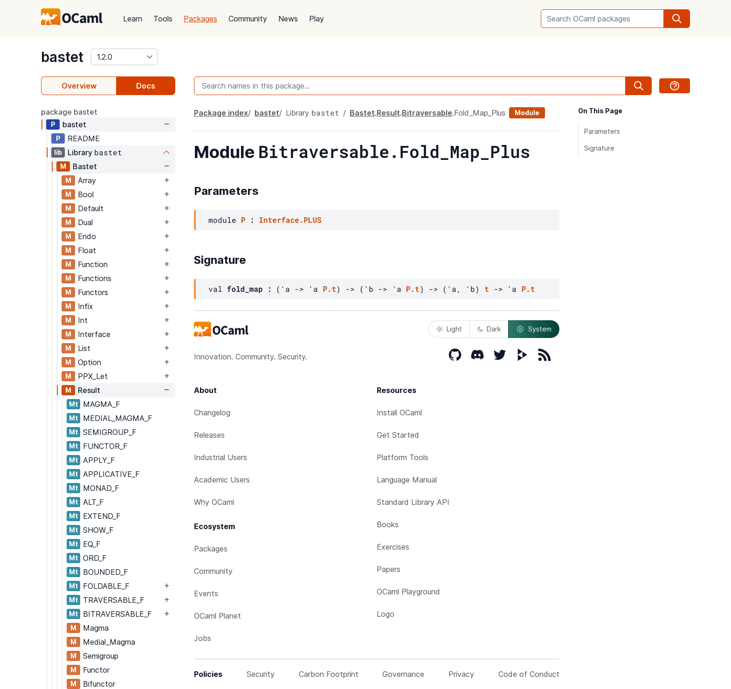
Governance (403, 674)
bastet (62, 56)
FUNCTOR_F (105, 446)
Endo (87, 236)
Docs (145, 85)
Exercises (393, 546)
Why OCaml (214, 502)
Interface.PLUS (290, 220)
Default (90, 208)
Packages (200, 18)
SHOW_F (98, 530)
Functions (94, 278)
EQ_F (92, 544)
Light (449, 329)
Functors (93, 292)
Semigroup (100, 656)
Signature (599, 148)
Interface (94, 334)
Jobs (202, 638)
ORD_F (95, 558)
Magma (96, 628)
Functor (96, 670)
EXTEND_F (102, 516)
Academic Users (222, 479)
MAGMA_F (101, 404)
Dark (489, 329)
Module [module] (527, 113)
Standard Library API (413, 502)
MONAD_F (101, 488)
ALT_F (93, 502)
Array (87, 180)
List (84, 348)
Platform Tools (402, 457)
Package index (221, 112)
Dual (85, 222)
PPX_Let (93, 376)
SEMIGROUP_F (110, 432)
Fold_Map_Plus (479, 112)
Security (261, 674)
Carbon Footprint (329, 674)
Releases (209, 435)
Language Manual (407, 479)
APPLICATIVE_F (111, 474)
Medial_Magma (109, 642)
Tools (162, 18)
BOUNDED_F (105, 572)
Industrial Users (220, 457)
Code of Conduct (528, 674)
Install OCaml (399, 412)
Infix (85, 306)
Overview (79, 85)
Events (206, 593)
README (84, 138)
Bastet (85, 166)
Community (247, 18)
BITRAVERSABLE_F (117, 614)
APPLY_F (99, 460)
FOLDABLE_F (106, 586)
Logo (385, 614)
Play (316, 18)
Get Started (398, 435)
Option (89, 362)
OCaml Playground (408, 591)
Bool (86, 194)
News (288, 18)
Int (83, 320)
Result (89, 390)
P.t (329, 289)
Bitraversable (427, 112)
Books (388, 524)
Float (87, 250)
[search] (677, 18)
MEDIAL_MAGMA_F (117, 418)
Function (93, 264)
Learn (132, 18)
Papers (388, 569)
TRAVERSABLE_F (114, 600)
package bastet (69, 112)
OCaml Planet (217, 615)
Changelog (212, 412)
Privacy (461, 674)
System (534, 329)
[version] (124, 56)
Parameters (602, 131)
